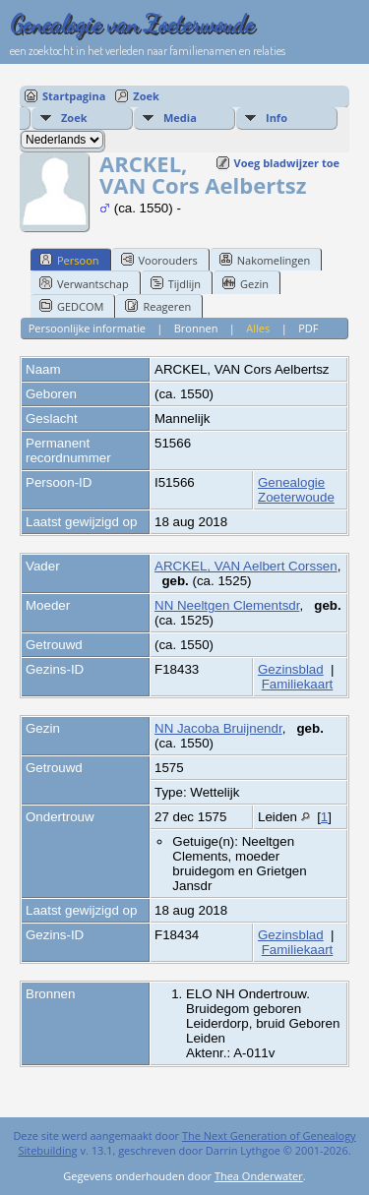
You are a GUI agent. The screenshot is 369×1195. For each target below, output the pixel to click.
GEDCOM (71, 306)
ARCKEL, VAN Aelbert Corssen (246, 566)
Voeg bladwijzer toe (286, 162)
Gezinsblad (291, 669)
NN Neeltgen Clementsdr (226, 605)
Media (180, 117)
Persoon (69, 260)
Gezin (245, 283)
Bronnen (196, 328)
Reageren (158, 306)
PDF (308, 328)
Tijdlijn (176, 283)
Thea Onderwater (259, 1175)
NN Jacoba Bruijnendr (218, 728)
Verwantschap (84, 283)
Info (276, 117)
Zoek (146, 96)
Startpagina (73, 96)
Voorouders (159, 260)
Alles (258, 328)
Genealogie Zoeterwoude (296, 490)
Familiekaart (298, 684)
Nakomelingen (264, 260)
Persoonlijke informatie (87, 328)
